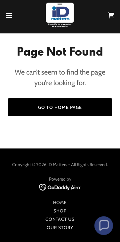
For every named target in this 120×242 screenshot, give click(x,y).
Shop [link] (60, 211)
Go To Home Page (60, 107)
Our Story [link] (60, 227)
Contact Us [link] (60, 219)
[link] (59, 15)
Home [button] (60, 202)
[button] (11, 15)
